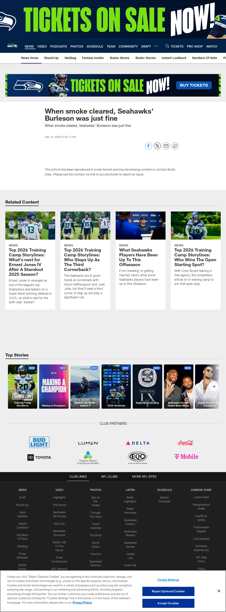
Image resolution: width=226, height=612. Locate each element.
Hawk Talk (130, 562)
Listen (130, 489)
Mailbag (24, 544)
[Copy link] (175, 146)
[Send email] (166, 148)
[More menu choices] (156, 46)
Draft (24, 497)
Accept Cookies (168, 602)
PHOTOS (95, 489)
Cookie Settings (168, 580)
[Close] (219, 591)
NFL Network (60, 566)
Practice (96, 555)
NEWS (24, 489)
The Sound (60, 504)
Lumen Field (200, 497)
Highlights (60, 497)
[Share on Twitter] (157, 148)
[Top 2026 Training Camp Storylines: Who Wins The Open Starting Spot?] (196, 251)
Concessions (199, 537)
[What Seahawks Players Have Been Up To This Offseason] (141, 251)
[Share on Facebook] (148, 148)
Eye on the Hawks (96, 501)
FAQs (200, 566)
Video (60, 489)
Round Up (24, 504)
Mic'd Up (60, 522)
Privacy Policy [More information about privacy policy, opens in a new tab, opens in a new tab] (82, 602)
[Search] (167, 46)
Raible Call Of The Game (60, 544)
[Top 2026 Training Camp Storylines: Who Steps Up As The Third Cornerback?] (85, 258)
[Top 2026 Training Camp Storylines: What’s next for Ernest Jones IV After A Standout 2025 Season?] (30, 261)
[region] (113, 591)
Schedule (163, 489)
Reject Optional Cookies (168, 591)
